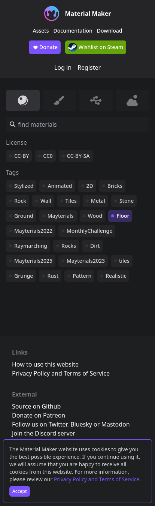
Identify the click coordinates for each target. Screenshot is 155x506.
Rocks (68, 245)
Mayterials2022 (33, 230)
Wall (45, 200)
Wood (95, 215)
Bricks (114, 185)
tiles (124, 260)
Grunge (23, 275)
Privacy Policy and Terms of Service (96, 479)
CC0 (48, 155)
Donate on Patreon (38, 415)
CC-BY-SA (78, 155)
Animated (60, 185)
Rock (20, 200)
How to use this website (45, 364)
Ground (23, 215)
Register (89, 67)
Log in (63, 67)
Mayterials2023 (86, 260)
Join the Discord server (43, 433)
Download (109, 30)
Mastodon (115, 424)
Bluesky (81, 424)
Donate (45, 47)
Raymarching (30, 245)
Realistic (116, 275)
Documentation (73, 30)
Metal (98, 200)
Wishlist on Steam (95, 47)
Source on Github (36, 406)
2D (89, 185)
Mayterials (61, 215)
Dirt (95, 245)
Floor (122, 215)
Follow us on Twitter (39, 424)
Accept (19, 491)
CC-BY (21, 155)
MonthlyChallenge (89, 230)
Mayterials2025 (33, 260)
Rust (52, 275)
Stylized (23, 185)
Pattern (82, 275)
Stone (126, 200)
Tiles (71, 200)
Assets (41, 30)
